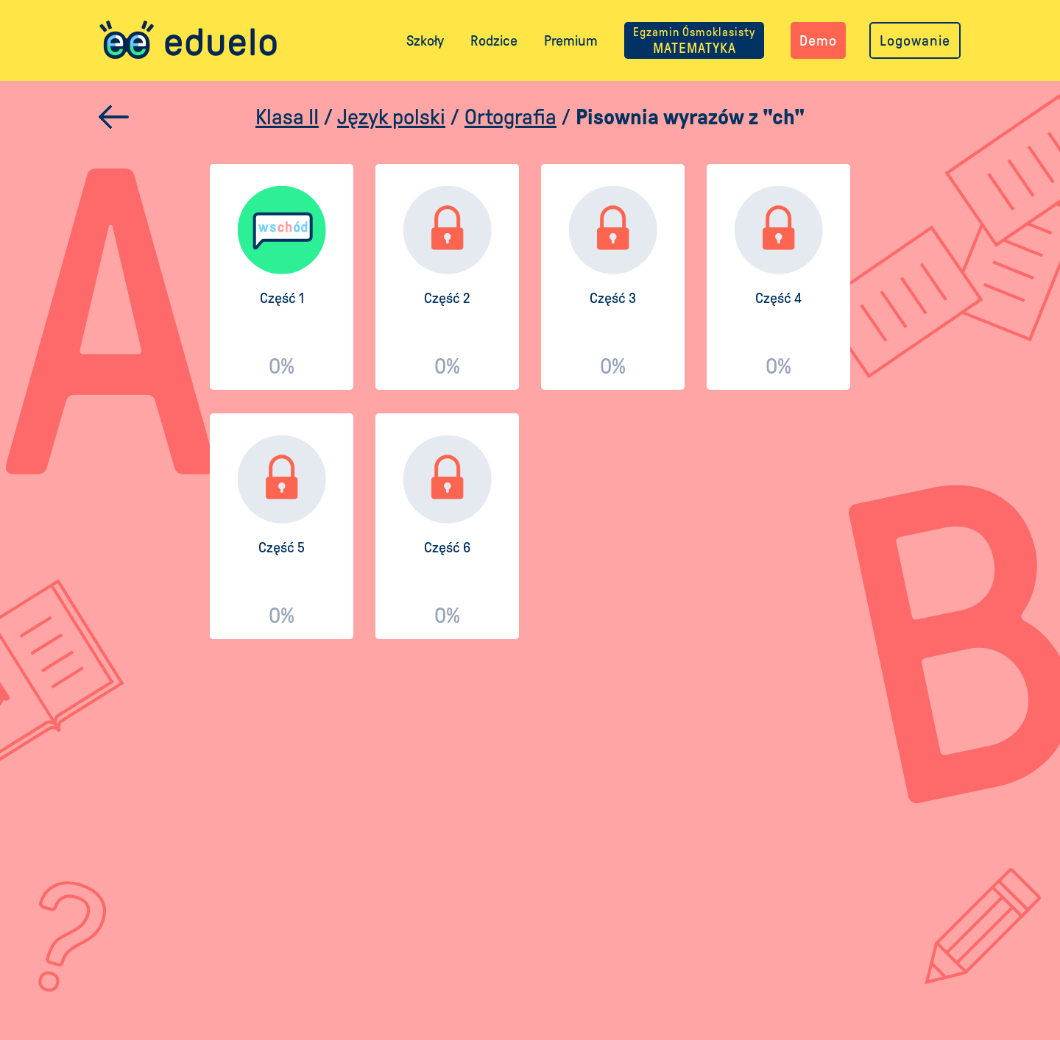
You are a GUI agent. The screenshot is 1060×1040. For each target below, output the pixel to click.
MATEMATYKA (694, 40)
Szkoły (425, 40)
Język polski (391, 116)
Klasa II (287, 116)
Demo (818, 40)
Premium (571, 40)
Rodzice (493, 40)
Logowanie (915, 40)
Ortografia (510, 116)
